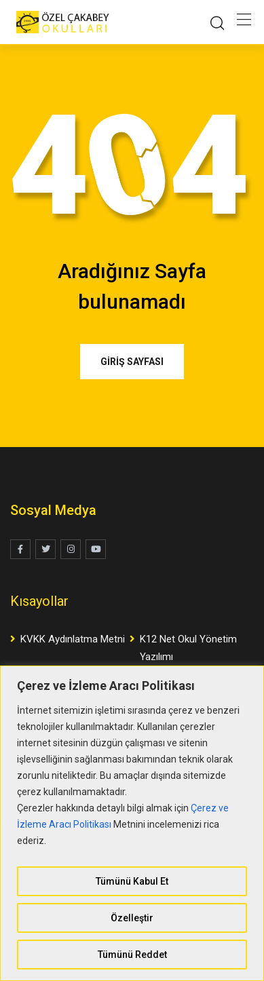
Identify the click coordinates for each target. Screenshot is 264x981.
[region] (132, 823)
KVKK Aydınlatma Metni (72, 639)
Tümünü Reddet (132, 954)
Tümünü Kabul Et (132, 881)
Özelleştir (132, 917)
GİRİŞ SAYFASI (132, 361)
